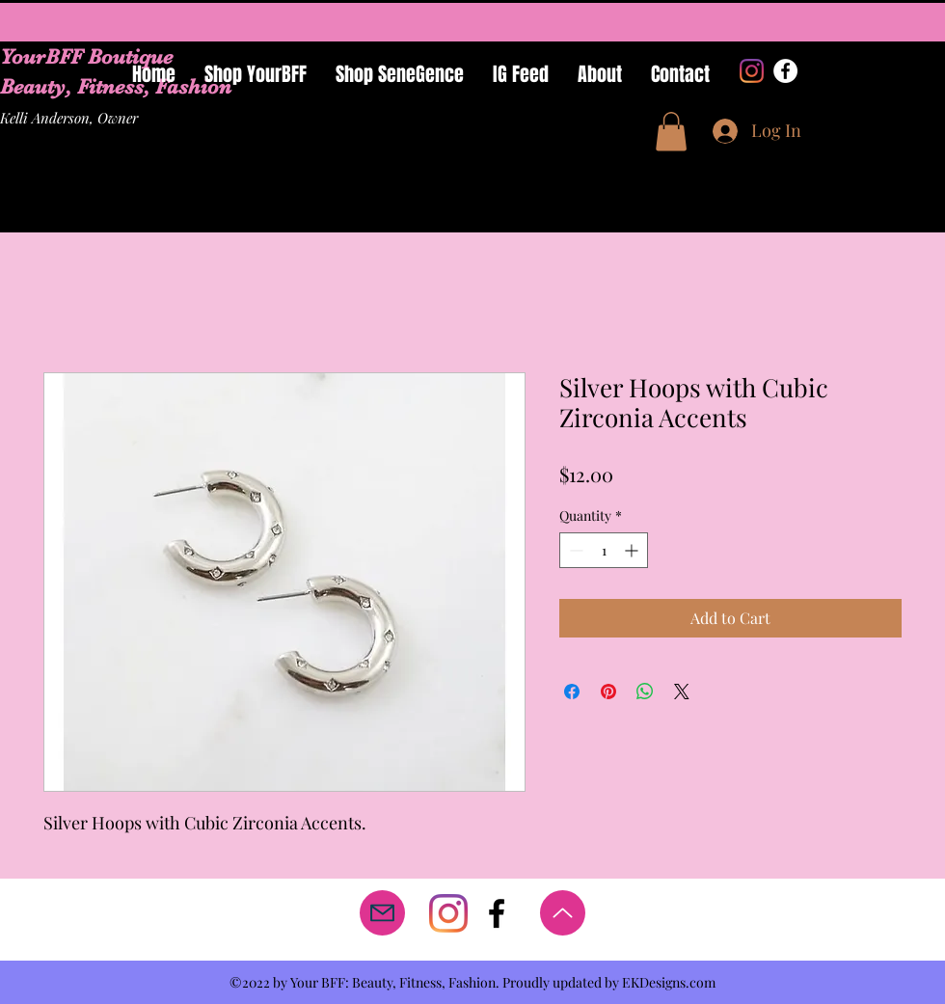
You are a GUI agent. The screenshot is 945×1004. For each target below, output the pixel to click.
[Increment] (633, 550)
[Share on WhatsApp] (645, 691)
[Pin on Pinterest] (608, 691)
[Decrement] (574, 550)
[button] (671, 131)
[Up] (562, 913)
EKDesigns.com (669, 982)
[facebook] (496, 913)
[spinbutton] (603, 550)
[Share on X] (681, 691)
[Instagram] (752, 71)
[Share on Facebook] (571, 691)
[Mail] (382, 913)
